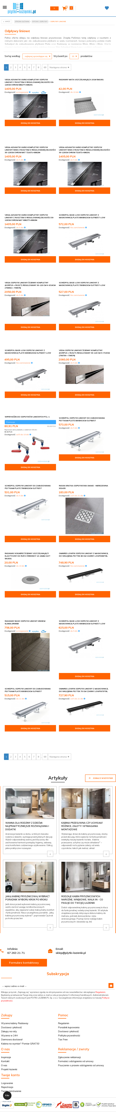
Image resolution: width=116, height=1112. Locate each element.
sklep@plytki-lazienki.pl (71, 859)
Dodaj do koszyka (30, 123)
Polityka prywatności (69, 942)
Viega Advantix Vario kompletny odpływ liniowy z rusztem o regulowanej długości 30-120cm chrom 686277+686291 (29, 82)
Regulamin (100, 898)
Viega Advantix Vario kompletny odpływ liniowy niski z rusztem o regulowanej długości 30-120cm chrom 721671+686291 (84, 138)
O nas (4, 972)
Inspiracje (6, 963)
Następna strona (59, 67)
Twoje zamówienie (11, 997)
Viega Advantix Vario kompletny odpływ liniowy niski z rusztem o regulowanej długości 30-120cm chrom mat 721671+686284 (30, 138)
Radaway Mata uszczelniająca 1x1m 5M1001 (81, 79)
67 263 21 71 (16, 859)
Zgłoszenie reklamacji (69, 963)
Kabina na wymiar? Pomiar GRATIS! (20, 950)
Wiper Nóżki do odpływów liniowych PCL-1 (27, 361)
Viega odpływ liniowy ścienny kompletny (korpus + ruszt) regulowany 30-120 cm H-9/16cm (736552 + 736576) (30, 251)
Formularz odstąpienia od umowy (76, 967)
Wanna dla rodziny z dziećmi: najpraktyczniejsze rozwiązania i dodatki (27, 732)
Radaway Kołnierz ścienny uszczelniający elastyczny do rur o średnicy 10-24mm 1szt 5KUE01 (27, 492)
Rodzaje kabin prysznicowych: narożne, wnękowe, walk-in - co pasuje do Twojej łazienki (82, 806)
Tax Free (63, 946)
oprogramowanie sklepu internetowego (68, 1037)
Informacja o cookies (38, 1037)
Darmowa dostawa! (11, 946)
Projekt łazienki (9, 975)
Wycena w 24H (9, 942)
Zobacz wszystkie (100, 684)
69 (45, 67)
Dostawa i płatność (11, 934)
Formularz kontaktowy (24, 869)
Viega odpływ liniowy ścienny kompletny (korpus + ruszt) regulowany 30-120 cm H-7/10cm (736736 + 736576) (84, 308)
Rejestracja (7, 993)
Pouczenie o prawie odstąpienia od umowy (81, 972)
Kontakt (5, 967)
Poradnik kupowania (68, 934)
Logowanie (7, 989)
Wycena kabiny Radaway (14, 929)
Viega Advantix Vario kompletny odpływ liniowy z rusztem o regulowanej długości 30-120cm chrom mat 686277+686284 (29, 194)
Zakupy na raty (9, 938)
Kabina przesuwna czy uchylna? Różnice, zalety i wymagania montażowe (82, 732)
